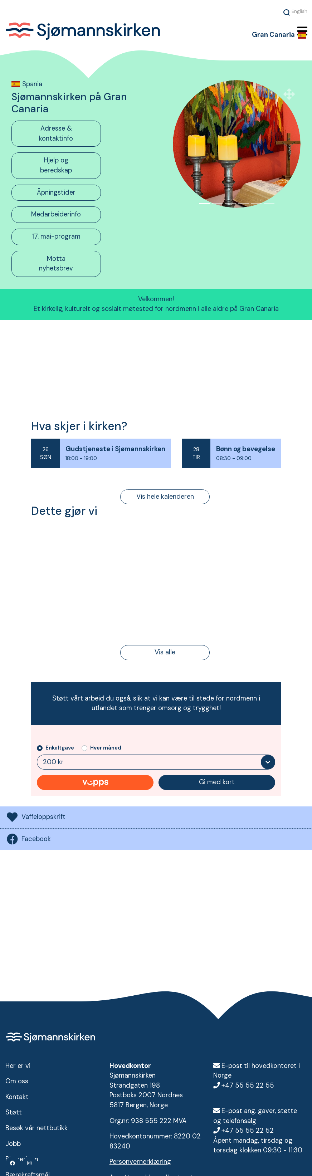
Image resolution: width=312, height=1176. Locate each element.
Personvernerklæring (140, 1161)
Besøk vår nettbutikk (36, 1128)
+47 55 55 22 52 (247, 1130)
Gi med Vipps (95, 783)
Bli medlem (21, 1159)
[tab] (75, 134)
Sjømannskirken (113, 31)
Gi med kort (217, 783)
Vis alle (165, 652)
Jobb (13, 1144)
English (299, 11)
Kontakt (17, 1097)
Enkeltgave (59, 748)
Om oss (16, 1081)
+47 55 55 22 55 (247, 1085)
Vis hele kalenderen (165, 496)
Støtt (13, 1112)
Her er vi (17, 1066)
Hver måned (105, 748)
